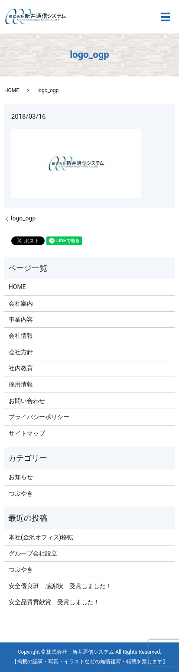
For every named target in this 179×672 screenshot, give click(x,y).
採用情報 (21, 384)
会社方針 (21, 352)
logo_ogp (23, 218)
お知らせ (21, 476)
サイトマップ (27, 433)
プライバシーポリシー (39, 416)
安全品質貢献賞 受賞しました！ (54, 602)
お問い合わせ (27, 400)
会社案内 (21, 303)
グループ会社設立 (33, 553)
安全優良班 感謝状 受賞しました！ (60, 585)
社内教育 (21, 368)
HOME (11, 90)
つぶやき (21, 493)
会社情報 (21, 335)
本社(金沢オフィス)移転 (41, 537)
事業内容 (21, 319)
